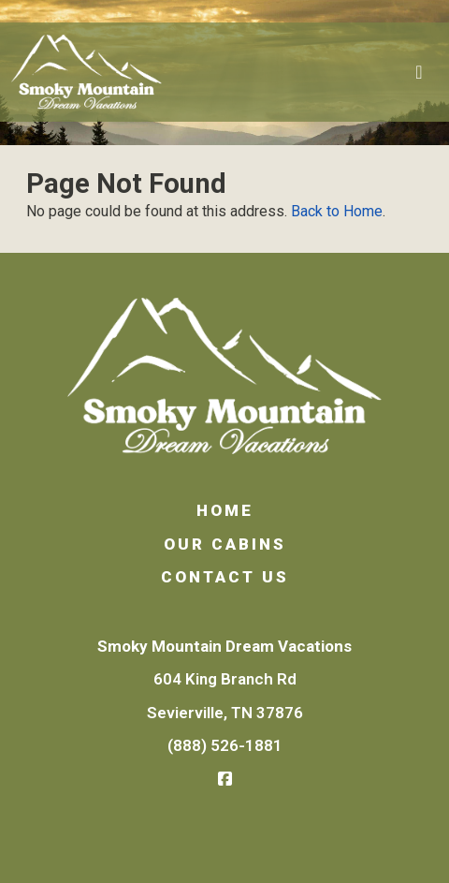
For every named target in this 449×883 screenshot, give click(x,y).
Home (224, 510)
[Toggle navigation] (419, 72)
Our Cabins (225, 544)
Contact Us (225, 576)
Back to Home (337, 211)
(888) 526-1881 (224, 745)
